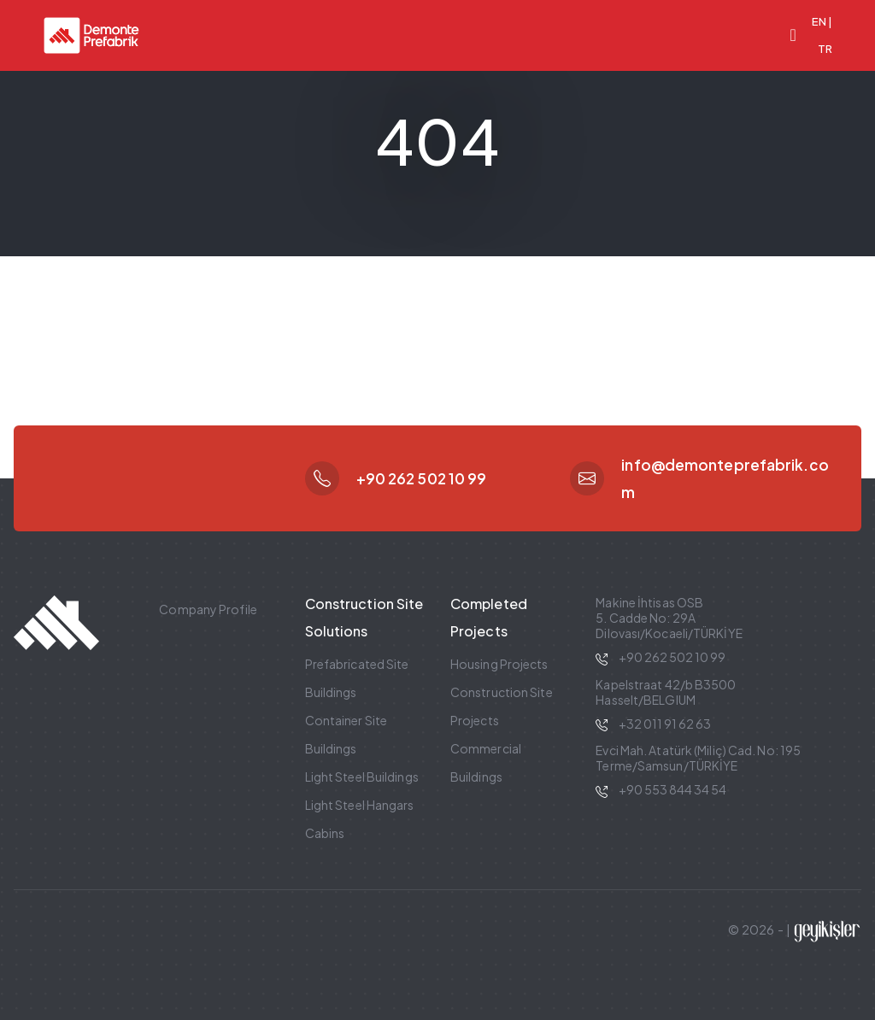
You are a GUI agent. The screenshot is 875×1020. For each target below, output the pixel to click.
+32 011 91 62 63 (665, 723)
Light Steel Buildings (362, 776)
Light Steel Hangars (359, 804)
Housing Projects (499, 663)
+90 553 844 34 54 (672, 789)
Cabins (325, 833)
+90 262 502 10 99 (421, 478)
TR (825, 49)
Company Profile (208, 609)
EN (819, 21)
